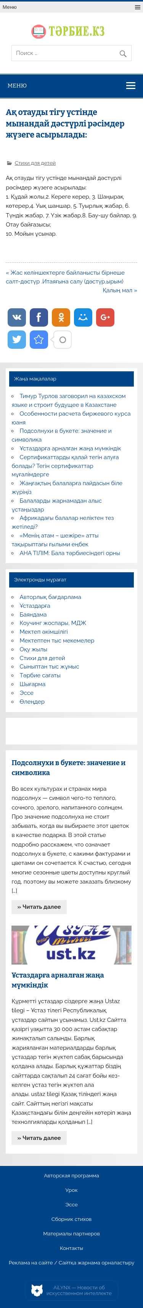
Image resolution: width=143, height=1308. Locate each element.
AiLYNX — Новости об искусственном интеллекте (79, 1291)
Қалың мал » (120, 290)
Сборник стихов (71, 1219)
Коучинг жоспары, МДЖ (53, 623)
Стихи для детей (35, 163)
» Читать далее (39, 906)
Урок (71, 1190)
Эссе (27, 693)
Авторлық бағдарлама (50, 597)
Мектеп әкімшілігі (44, 631)
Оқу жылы (33, 649)
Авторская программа (71, 1175)
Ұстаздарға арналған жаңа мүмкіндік (70, 448)
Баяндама (33, 614)
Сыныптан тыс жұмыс (49, 666)
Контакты (71, 1248)
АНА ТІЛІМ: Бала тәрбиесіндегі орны (70, 553)
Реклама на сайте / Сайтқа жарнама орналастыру (72, 1263)
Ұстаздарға (35, 605)
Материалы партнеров (71, 1234)
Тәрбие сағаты (40, 675)
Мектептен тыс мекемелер (57, 640)
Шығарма (33, 684)
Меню (10, 7)
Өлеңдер (32, 701)
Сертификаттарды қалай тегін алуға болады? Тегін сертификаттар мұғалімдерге (65, 466)
